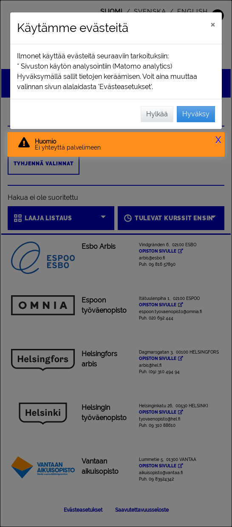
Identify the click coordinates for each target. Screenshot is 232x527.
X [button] (218, 140)
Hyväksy (195, 114)
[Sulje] (213, 24)
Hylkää (157, 114)
